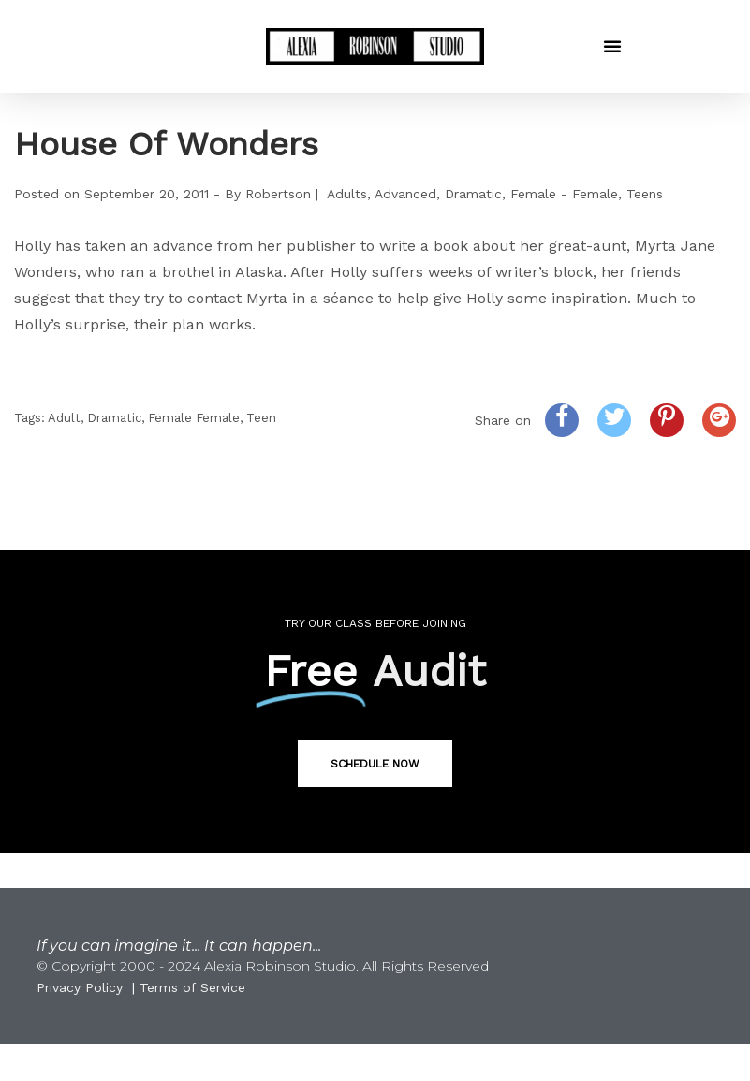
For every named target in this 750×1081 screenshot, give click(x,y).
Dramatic (473, 193)
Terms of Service (192, 987)
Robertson (278, 193)
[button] (612, 46)
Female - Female (564, 193)
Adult (64, 418)
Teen (261, 418)
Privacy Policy (80, 987)
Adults (347, 193)
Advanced (405, 193)
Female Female (194, 418)
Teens (644, 193)
